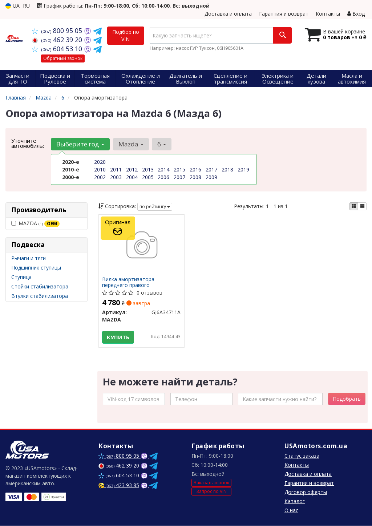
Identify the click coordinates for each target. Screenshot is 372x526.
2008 (195, 177)
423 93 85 (118, 485)
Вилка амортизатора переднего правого (128, 282)
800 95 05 (58, 30)
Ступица (21, 277)
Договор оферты (305, 492)
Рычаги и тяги (28, 258)
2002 (100, 177)
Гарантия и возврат (283, 13)
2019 (243, 169)
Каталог (294, 501)
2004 (132, 177)
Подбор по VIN (125, 35)
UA (12, 5)
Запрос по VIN (211, 492)
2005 (148, 177)
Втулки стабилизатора (39, 295)
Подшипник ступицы (36, 267)
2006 (163, 177)
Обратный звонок (62, 58)
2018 (227, 169)
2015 (179, 169)
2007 (179, 177)
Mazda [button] (130, 144)
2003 (116, 177)
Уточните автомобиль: (27, 143)
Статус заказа (301, 456)
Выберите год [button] (80, 144)
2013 (148, 169)
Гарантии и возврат (309, 483)
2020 (100, 161)
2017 (211, 169)
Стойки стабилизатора (39, 286)
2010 (100, 169)
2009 (211, 177)
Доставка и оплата (228, 13)
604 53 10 (58, 48)
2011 (116, 169)
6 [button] (161, 144)
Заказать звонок (211, 483)
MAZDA (35, 223)
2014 (163, 169)
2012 (132, 169)
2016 (195, 169)
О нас (291, 510)
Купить (118, 337)
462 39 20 (58, 39)
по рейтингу (155, 206)
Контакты (328, 13)
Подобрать (347, 399)
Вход (356, 13)
